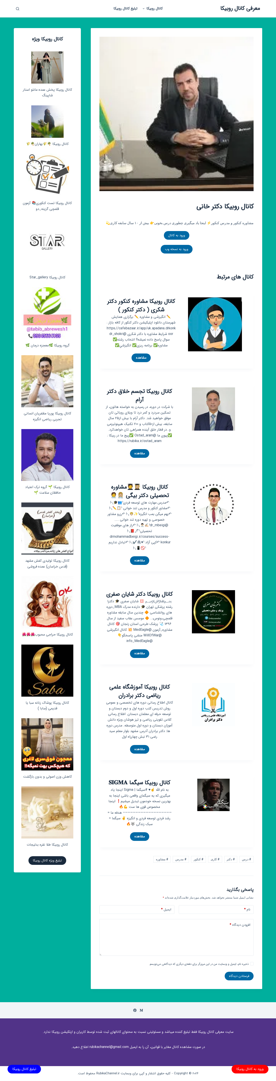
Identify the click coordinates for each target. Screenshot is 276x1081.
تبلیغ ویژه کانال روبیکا (47, 860)
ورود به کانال (176, 235)
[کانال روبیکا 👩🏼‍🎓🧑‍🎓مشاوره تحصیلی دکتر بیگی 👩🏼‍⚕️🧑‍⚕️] (213, 504)
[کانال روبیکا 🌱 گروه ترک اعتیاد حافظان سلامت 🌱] (47, 455)
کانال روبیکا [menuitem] (152, 8)
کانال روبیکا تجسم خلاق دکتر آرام (139, 395)
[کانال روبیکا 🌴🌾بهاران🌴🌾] (47, 121)
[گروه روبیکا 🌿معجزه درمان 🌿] (47, 313)
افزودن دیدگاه (240, 925)
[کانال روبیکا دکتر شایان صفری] (213, 611)
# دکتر (231, 859)
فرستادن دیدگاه (239, 976)
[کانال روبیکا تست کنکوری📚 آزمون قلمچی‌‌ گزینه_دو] (47, 175)
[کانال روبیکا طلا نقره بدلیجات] (47, 812)
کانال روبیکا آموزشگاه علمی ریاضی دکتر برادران (139, 691)
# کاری (215, 859)
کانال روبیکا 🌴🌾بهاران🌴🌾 (47, 144)
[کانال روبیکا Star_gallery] (47, 245)
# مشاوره (162, 859)
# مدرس (180, 859)
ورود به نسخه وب (176, 249)
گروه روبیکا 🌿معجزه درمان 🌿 (47, 345)
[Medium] (141, 1010)
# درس (246, 859)
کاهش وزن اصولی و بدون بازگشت (47, 776)
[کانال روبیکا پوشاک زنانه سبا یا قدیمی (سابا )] (47, 671)
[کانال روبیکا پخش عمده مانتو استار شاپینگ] (47, 67)
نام (247, 909)
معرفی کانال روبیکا (240, 8)
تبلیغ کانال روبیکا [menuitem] (125, 8)
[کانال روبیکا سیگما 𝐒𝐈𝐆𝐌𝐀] (213, 795)
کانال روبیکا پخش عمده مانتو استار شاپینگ (47, 92)
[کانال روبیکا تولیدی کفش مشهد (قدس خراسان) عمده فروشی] (47, 528)
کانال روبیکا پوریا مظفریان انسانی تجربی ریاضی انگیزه (47, 416)
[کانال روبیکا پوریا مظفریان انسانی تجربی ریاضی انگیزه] (47, 381)
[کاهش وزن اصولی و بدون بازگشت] (47, 744)
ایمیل (166, 909)
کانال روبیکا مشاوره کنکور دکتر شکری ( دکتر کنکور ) (141, 305)
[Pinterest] (134, 1010)
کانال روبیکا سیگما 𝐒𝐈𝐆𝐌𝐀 (139, 782)
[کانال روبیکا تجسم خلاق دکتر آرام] (213, 409)
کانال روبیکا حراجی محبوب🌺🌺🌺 (47, 634)
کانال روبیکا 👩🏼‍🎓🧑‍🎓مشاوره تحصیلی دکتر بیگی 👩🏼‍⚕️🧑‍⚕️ (139, 491)
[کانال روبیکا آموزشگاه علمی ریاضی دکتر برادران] (213, 704)
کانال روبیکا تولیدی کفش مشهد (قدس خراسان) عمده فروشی (47, 563)
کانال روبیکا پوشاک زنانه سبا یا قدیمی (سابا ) (47, 705)
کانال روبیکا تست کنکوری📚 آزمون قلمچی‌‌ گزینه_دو (47, 205)
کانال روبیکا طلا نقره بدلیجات (47, 844)
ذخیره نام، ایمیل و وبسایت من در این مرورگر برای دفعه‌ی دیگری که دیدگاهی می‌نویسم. (199, 964)
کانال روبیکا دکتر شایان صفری (139, 594)
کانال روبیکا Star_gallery (47, 277)
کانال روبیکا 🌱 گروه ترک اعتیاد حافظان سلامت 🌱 (47, 489)
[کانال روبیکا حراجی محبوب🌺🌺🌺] (47, 602)
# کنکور (198, 859)
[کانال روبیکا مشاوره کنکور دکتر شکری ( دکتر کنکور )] (215, 324)
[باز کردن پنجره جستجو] (17, 8)
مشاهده (139, 358)
